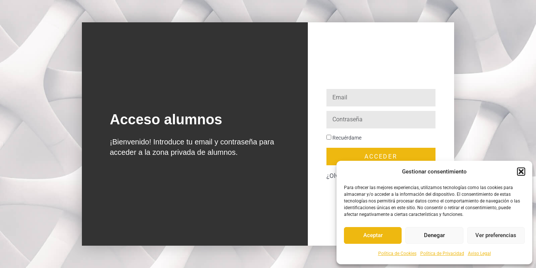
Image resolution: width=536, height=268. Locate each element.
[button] (521, 171)
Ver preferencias (495, 235)
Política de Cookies (397, 253)
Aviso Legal (479, 253)
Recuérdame (343, 138)
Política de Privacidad (442, 253)
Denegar (434, 235)
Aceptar (373, 235)
